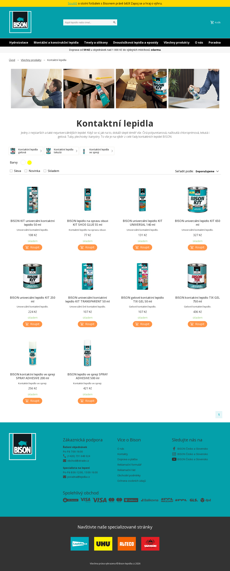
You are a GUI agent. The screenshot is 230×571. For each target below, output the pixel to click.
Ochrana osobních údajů (131, 480)
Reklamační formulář (129, 464)
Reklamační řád (126, 470)
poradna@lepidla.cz (78, 476)
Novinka (34, 171)
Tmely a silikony (96, 42)
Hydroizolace (18, 42)
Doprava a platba (127, 459)
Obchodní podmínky (129, 475)
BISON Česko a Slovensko (192, 448)
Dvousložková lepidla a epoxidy (135, 42)
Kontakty (122, 454)
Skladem (53, 171)
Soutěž (72, 3)
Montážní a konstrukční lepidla (56, 42)
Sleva (17, 171)
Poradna (215, 42)
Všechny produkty (176, 42)
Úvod (12, 60)
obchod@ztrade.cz (78, 460)
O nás (199, 42)
